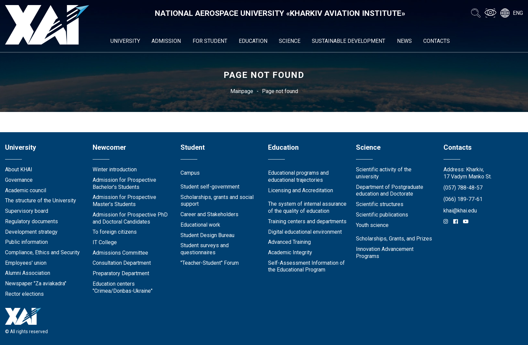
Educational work (200, 225)
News (404, 41)
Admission (166, 41)
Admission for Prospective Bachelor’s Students (124, 183)
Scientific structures (379, 204)
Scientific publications (382, 214)
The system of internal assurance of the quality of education (307, 207)
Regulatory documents (31, 221)
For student (210, 41)
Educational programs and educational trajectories (298, 176)
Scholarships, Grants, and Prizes (394, 238)
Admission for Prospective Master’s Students (124, 200)
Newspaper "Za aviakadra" (35, 283)
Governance (19, 180)
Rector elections (24, 294)
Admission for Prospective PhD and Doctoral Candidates (130, 218)
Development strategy (31, 232)
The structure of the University (40, 200)
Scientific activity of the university (383, 173)
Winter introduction (115, 169)
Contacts (436, 41)
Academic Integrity (290, 252)
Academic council (25, 190)
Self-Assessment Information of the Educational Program (306, 266)
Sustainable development (348, 41)
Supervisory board (26, 211)
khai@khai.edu (460, 210)
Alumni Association (27, 273)
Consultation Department (122, 263)
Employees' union (25, 263)
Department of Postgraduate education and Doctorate (389, 190)
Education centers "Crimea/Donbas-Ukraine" (123, 287)
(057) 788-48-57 (463, 187)
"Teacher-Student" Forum (209, 263)
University (125, 41)
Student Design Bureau (207, 235)
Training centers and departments (307, 221)
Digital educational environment (305, 232)
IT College (105, 242)
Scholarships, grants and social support (217, 200)
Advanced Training (289, 242)
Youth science (372, 225)
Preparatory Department (121, 273)
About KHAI (18, 169)
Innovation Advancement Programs (385, 252)
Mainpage (241, 91)
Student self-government (209, 186)
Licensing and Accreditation (300, 190)
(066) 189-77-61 (463, 199)
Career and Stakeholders (209, 214)
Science (289, 41)
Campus (190, 173)
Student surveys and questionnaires (204, 249)
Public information (26, 242)
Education (253, 41)
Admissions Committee (120, 253)
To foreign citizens (115, 232)
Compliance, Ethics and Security (42, 252)
